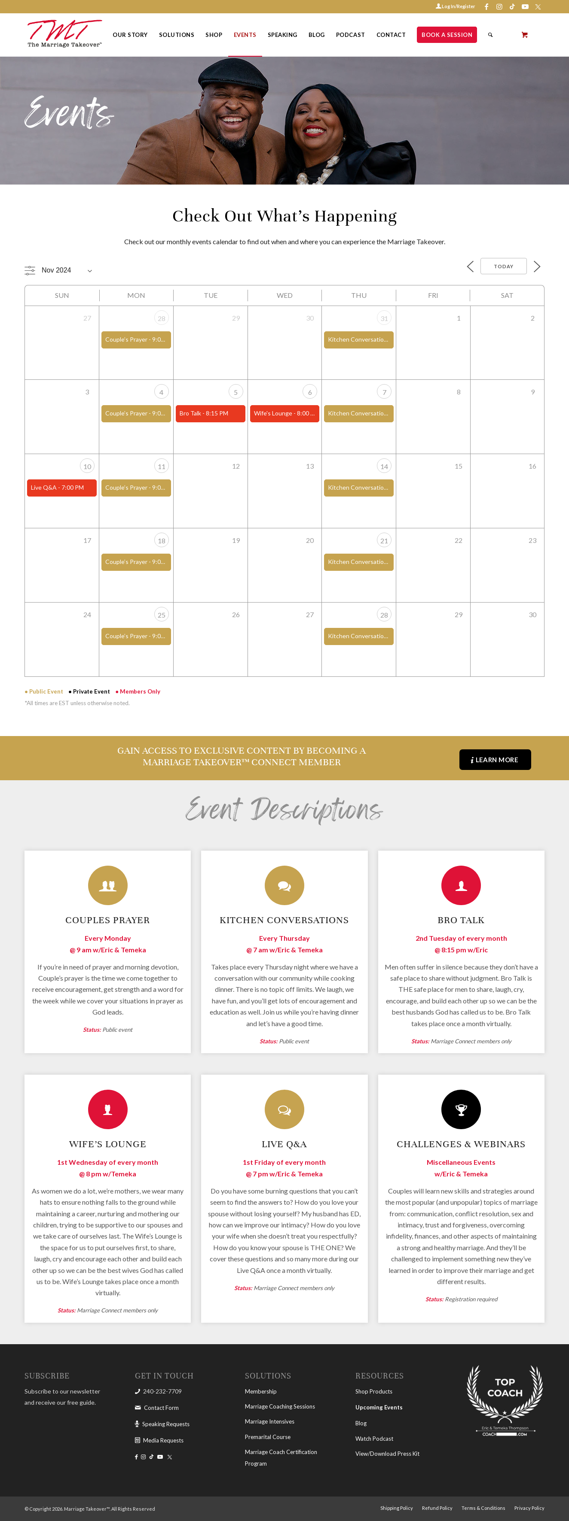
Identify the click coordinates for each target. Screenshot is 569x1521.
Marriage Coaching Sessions (280, 1406)
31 (384, 318)
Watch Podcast (374, 1438)
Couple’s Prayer (126, 339)
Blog (361, 1423)
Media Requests (163, 1440)
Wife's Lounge (273, 413)
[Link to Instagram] (499, 6)
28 (161, 318)
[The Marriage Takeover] (64, 34)
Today (504, 266)
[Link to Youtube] (525, 6)
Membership (261, 1391)
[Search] (491, 34)
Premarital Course (268, 1436)
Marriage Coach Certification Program (281, 1457)
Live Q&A (44, 487)
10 (87, 466)
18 (161, 540)
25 (161, 615)
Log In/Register (458, 6)
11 (161, 466)
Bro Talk (190, 413)
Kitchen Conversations (359, 339)
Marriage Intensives (269, 1421)
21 (384, 540)
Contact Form (161, 1407)
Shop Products (373, 1391)
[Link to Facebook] (486, 6)
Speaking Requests (166, 1424)
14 (384, 466)
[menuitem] (130, 34)
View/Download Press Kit (387, 1453)
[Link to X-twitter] (538, 6)
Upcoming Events (379, 1407)
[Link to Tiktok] (512, 6)
